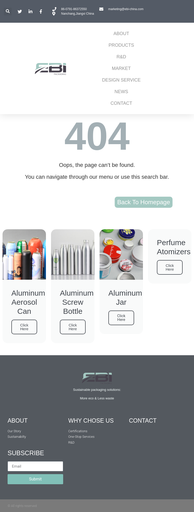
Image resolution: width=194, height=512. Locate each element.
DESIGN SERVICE (121, 80)
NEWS (121, 91)
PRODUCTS (121, 45)
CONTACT (121, 103)
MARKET (121, 68)
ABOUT (121, 33)
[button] (8, 11)
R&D (121, 56)
